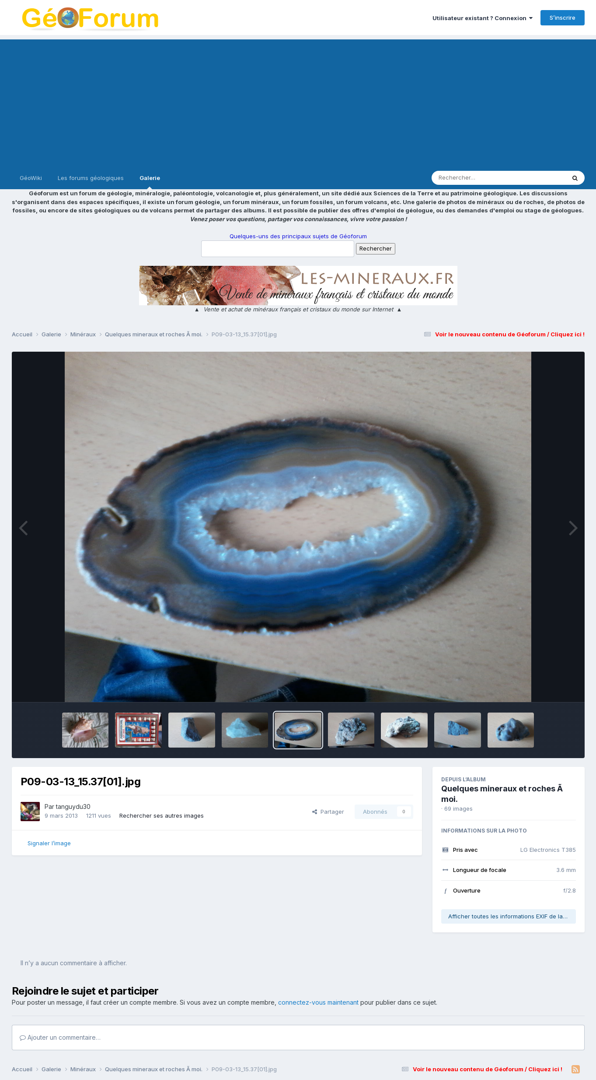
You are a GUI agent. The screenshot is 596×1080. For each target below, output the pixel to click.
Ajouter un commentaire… (60, 1037)
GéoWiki (31, 177)
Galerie (149, 181)
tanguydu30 (73, 806)
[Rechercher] (473, 178)
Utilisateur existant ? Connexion (482, 17)
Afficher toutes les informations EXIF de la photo (512, 916)
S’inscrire (562, 17)
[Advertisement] (298, 100)
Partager (328, 811)
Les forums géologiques (91, 177)
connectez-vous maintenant (318, 1002)
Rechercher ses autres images (161, 815)
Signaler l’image (49, 843)
